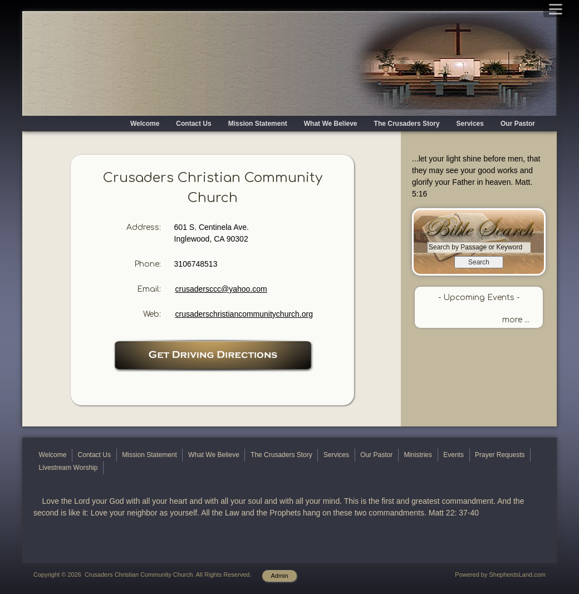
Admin (279, 575)
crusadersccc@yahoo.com (221, 288)
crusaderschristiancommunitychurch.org (244, 314)
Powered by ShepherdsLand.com (500, 574)
